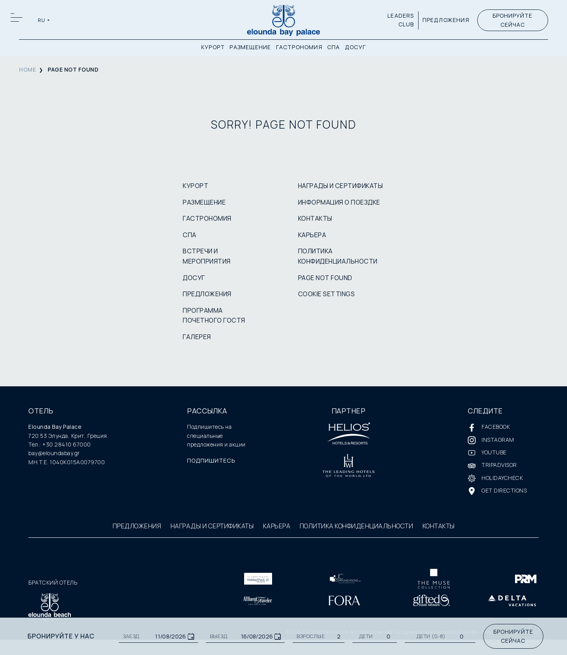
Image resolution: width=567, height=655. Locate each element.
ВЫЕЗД (219, 636)
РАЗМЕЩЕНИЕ (250, 48)
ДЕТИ (366, 636)
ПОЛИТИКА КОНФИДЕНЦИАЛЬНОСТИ (356, 526)
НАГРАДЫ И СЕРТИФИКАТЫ (340, 185)
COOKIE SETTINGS (326, 294)
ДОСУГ (355, 48)
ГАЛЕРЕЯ (197, 336)
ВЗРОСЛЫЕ (310, 636)
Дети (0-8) (431, 636)
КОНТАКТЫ (315, 218)
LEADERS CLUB (399, 21)
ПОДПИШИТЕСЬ (213, 461)
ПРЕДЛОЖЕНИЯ (444, 21)
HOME (27, 69)
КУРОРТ (213, 48)
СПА (333, 48)
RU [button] (42, 21)
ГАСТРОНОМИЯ (299, 48)
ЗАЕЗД (131, 636)
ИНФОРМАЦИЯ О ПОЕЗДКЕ (339, 202)
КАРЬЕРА (312, 235)
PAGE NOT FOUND (325, 277)
